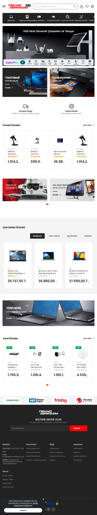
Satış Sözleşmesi (33, 448)
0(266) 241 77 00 (17, 448)
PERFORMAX (11, 149)
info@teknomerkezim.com (13, 456)
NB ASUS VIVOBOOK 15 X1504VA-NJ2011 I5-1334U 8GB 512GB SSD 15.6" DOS (78, 275)
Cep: (4, 451)
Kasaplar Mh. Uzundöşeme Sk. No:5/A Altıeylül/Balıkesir (12, 462)
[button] (47, 204)
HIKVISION (34, 362)
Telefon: (6, 448)
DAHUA (10, 362)
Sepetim (76, 452)
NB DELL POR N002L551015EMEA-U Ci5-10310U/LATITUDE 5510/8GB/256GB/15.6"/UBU (19, 275)
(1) (19, 156)
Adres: (5, 460)
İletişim (53, 460)
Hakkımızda (54, 448)
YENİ (9, 347)
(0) (50, 275)
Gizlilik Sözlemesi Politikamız (26, 504)
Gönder (78, 428)
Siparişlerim (78, 448)
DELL (9, 268)
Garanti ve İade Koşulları (36, 460)
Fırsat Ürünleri (8, 487)
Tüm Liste (87, 125)
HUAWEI (79, 362)
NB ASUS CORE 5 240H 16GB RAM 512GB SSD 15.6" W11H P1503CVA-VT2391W (47, 275)
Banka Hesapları (56, 452)
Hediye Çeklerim (80, 456)
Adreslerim (77, 460)
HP (54, 149)
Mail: (5, 454)
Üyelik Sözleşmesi (33, 452)
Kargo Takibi (8, 475)
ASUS (40, 268)
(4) (19, 275)
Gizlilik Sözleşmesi (33, 456)
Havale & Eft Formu (57, 456)
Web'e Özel (7, 483)
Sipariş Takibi (8, 479)
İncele (7, 88)
